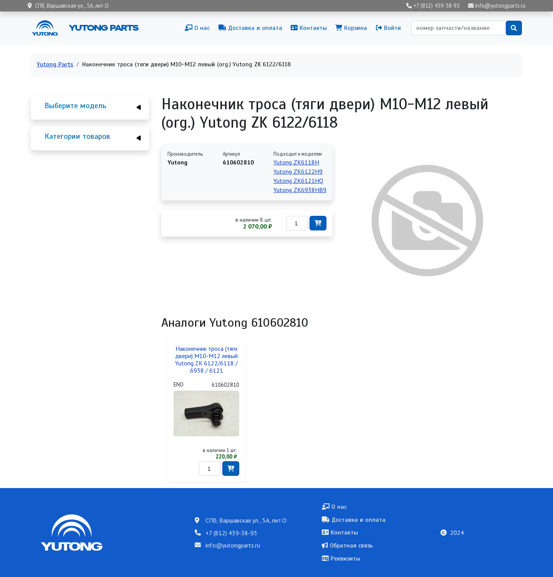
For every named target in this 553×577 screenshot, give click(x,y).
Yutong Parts (102, 27)
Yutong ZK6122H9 (298, 171)
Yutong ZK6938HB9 (299, 190)
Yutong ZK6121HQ (298, 180)
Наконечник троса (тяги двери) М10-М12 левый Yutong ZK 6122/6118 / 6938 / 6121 (206, 359)
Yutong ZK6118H (296, 162)
